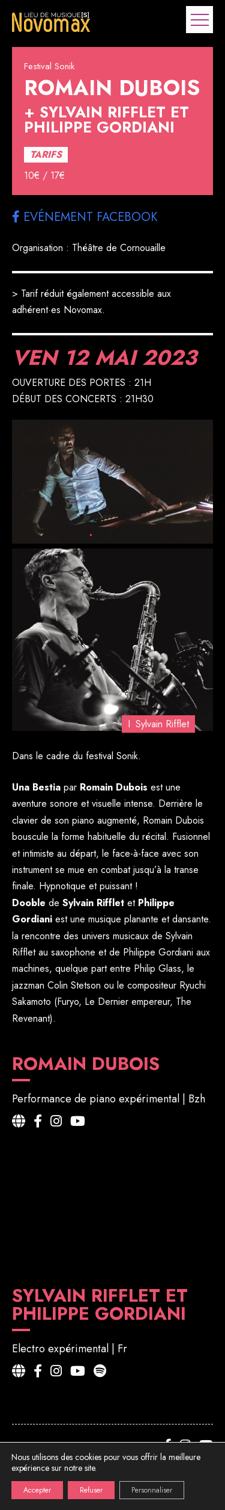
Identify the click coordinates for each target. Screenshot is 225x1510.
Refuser (91, 1490)
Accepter (37, 1490)
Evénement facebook (85, 217)
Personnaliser (151, 1490)
